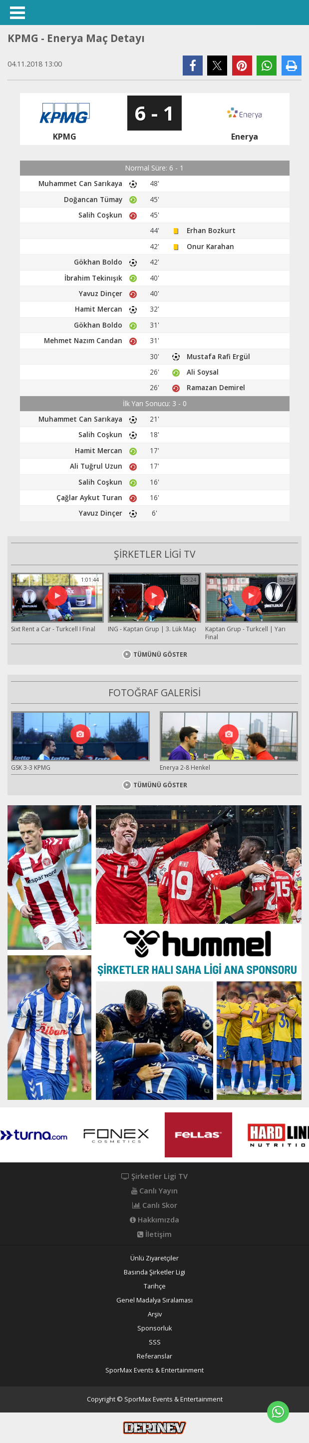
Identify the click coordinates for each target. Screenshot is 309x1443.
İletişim (154, 1234)
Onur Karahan (210, 246)
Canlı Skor (154, 1205)
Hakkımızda (154, 1219)
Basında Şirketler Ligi (154, 1272)
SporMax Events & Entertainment (154, 1370)
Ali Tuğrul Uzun (96, 466)
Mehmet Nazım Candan (83, 340)
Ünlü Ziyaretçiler (154, 1258)
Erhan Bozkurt (211, 230)
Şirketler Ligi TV (154, 1176)
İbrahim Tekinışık (93, 278)
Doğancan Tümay (93, 199)
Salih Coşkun (100, 215)
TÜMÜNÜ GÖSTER (154, 654)
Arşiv (155, 1314)
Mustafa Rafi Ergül (218, 356)
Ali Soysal (203, 372)
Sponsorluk (154, 1328)
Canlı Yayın (154, 1190)
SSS (155, 1342)
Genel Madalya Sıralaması (154, 1300)
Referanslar (154, 1356)
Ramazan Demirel (216, 387)
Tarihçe (155, 1286)
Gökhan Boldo (98, 262)
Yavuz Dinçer (100, 293)
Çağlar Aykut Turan (89, 497)
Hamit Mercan (98, 309)
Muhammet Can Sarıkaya (80, 183)
